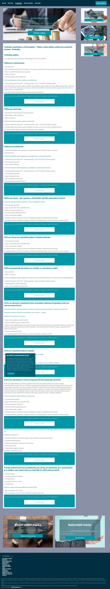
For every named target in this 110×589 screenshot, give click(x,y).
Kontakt (38, 3)
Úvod (4, 3)
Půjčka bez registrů (7, 572)
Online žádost (101, 3)
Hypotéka (4, 559)
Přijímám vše (10, 373)
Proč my (10, 3)
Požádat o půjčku (39, 33)
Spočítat (94, 20)
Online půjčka (5, 562)
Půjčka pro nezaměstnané (6, 564)
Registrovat (94, 37)
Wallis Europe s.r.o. (16, 587)
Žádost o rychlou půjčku (28, 536)
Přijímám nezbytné (21, 373)
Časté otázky (28, 3)
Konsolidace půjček (7, 558)
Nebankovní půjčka (7, 561)
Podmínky (18, 3)
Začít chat (94, 54)
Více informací (79, 538)
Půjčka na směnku (6, 568)
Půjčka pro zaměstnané (5, 570)
